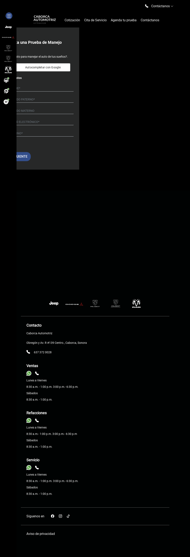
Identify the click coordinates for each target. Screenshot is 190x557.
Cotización (72, 20)
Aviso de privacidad (40, 534)
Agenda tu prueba (124, 20)
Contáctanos (150, 20)
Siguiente (19, 156)
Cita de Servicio (95, 20)
